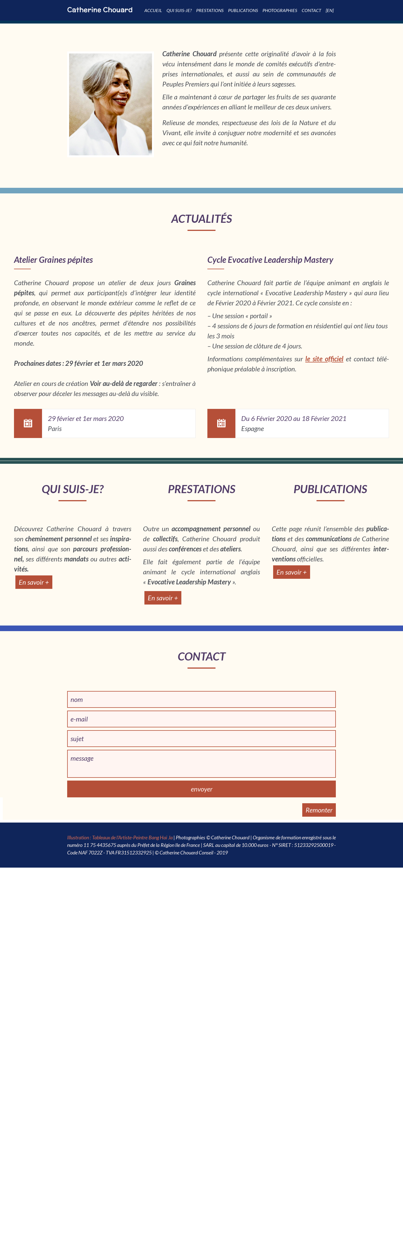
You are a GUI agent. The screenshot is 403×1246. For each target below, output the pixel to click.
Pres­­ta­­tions (210, 10)
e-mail (79, 719)
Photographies (280, 10)
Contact (311, 10)
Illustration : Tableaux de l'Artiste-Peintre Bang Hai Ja (120, 837)
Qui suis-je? (179, 10)
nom (77, 699)
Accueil (153, 10)
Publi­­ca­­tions (243, 10)
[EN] (330, 10)
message (82, 758)
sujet (77, 738)
